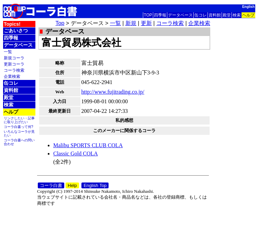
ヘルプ (248, 15)
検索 (237, 15)
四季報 (160, 15)
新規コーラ (14, 58)
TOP (148, 15)
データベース (180, 15)
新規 (130, 23)
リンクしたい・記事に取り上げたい (19, 120)
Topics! (12, 24)
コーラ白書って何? (18, 127)
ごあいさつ (16, 30)
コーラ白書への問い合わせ (19, 142)
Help (72, 185)
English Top (94, 185)
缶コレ (200, 15)
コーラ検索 (14, 70)
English (248, 7)
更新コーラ (14, 64)
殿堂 (227, 15)
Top (60, 23)
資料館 (215, 15)
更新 (146, 23)
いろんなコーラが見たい (19, 133)
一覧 (8, 51)
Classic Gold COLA (75, 153)
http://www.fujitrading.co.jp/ (112, 92)
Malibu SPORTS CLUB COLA (88, 145)
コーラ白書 (51, 185)
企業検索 (12, 76)
